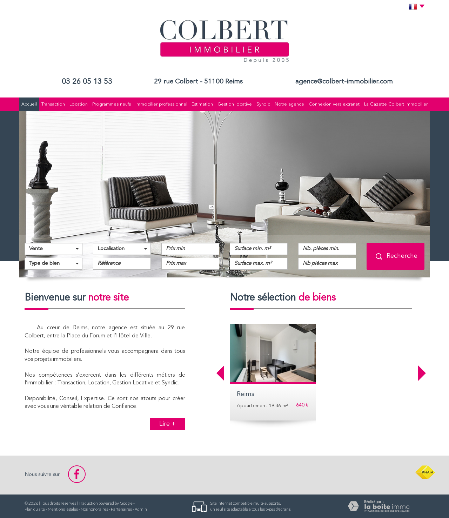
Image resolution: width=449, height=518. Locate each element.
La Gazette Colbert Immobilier (396, 104)
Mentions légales (63, 509)
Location (78, 104)
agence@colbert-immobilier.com (344, 82)
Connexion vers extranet (334, 104)
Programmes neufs (111, 104)
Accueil (29, 104)
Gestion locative (234, 104)
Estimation (202, 104)
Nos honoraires (94, 509)
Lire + (167, 424)
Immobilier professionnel (161, 104)
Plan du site (35, 509)
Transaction (53, 104)
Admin (141, 509)
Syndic (263, 104)
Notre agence (289, 104)
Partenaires (121, 509)
